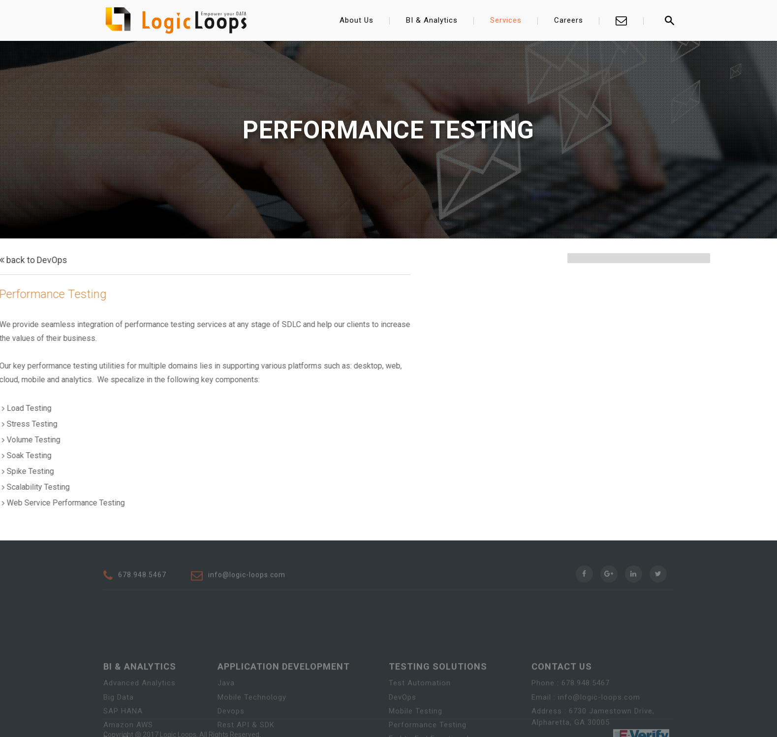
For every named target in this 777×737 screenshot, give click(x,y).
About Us (356, 20)
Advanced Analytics (139, 706)
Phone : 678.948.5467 (570, 706)
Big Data (118, 720)
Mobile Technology (252, 720)
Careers (568, 20)
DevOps (402, 720)
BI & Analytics (432, 20)
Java (226, 706)
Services (506, 20)
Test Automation (420, 706)
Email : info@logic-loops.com (585, 720)
